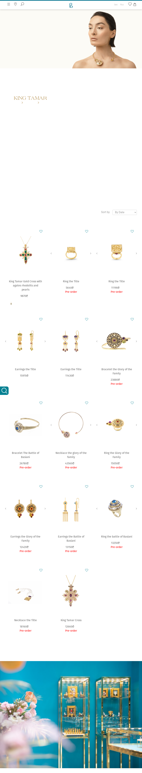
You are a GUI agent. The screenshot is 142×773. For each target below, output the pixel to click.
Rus (122, 4)
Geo (116, 4)
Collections (30, 102)
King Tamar (46, 102)
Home (17, 102)
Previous (51, 253)
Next (90, 253)
